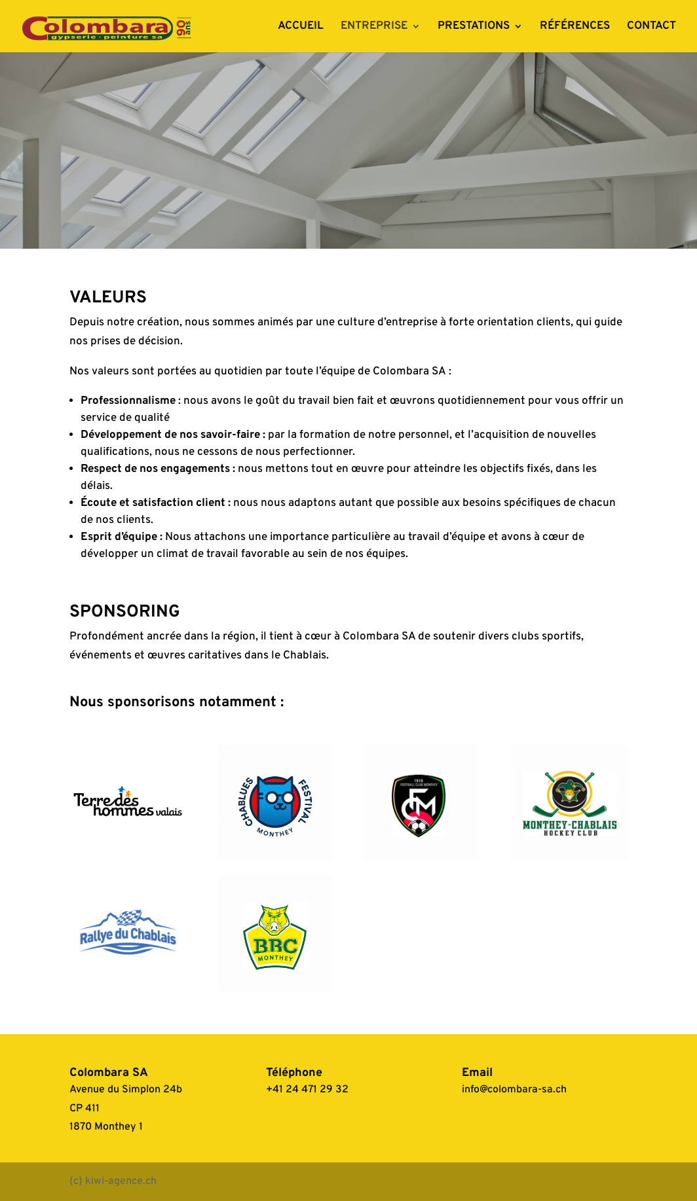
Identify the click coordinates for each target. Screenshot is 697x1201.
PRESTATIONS (474, 27)
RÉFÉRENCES (575, 27)
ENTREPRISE (374, 27)
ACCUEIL (301, 27)
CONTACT (651, 27)
